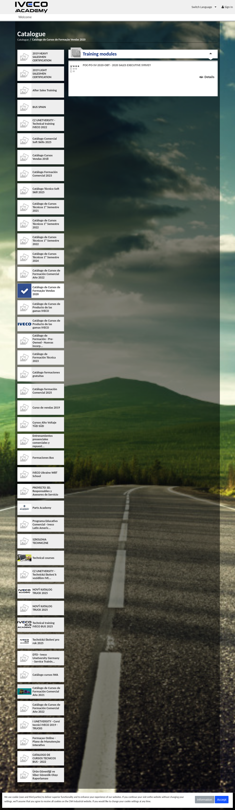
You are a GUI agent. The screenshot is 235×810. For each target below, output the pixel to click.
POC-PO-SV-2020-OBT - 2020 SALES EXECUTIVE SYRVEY (117, 65)
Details (209, 77)
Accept (221, 799)
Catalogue (23, 39)
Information (204, 799)
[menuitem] (204, 7)
